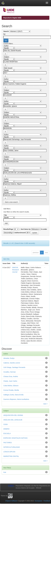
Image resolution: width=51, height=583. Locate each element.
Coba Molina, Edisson (10, 385)
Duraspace (38, 501)
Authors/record (20, 233)
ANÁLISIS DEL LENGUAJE (12, 420)
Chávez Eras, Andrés (10, 376)
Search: (6, 31)
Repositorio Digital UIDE (12, 18)
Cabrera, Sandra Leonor (11, 363)
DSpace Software (11, 501)
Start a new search (11, 202)
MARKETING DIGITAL (11, 456)
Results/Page (8, 229)
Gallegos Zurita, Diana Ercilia (13, 395)
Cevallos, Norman (9, 372)
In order (44, 229)
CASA (5, 424)
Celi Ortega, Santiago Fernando (14, 367)
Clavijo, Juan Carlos (10, 381)
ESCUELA (7, 433)
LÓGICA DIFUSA (9, 452)
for (4, 34)
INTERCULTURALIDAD (11, 447)
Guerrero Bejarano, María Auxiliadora (16, 399)
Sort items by (26, 229)
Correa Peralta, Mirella (11, 390)
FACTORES (7, 442)
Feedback (47, 501)
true (4, 472)
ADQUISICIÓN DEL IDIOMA (13, 415)
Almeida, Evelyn (8, 358)
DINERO (6, 429)
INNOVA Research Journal (15, 270)
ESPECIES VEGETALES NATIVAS (15, 438)
